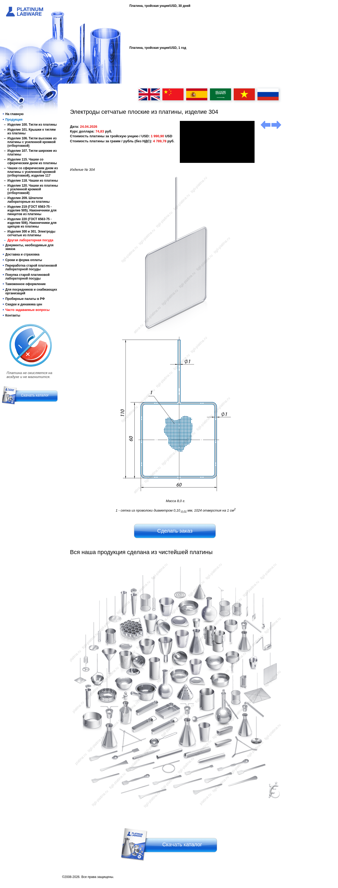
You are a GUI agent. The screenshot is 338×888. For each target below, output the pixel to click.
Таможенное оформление (25, 284)
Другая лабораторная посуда (30, 240)
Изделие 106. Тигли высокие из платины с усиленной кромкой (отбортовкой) (32, 142)
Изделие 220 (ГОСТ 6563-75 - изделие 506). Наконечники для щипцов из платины (32, 222)
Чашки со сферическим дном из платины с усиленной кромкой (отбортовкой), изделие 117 (32, 171)
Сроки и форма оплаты (23, 260)
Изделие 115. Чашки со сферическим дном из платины (32, 161)
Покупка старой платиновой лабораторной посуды (27, 276)
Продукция (13, 119)
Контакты (12, 315)
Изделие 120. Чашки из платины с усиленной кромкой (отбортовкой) (32, 189)
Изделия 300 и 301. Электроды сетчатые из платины (31, 233)
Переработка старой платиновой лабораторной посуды (31, 267)
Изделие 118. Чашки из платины (32, 180)
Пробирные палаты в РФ (25, 299)
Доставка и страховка (22, 254)
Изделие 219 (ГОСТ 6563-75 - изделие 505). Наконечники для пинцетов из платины (32, 210)
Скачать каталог (35, 395)
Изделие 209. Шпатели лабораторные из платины (28, 200)
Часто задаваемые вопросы (27, 310)
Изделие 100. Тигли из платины (32, 124)
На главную (14, 114)
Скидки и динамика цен (23, 304)
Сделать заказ (175, 531)
